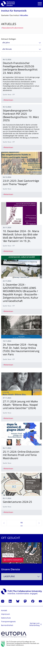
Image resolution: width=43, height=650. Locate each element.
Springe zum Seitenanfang (34, 624)
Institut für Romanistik (13, 11)
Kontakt (4, 610)
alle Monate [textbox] (7, 49)
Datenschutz (6, 618)
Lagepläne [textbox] (9, 577)
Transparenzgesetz (8, 621)
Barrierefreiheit (7, 625)
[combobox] (21, 42)
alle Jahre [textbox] (6, 43)
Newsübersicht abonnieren (12, 28)
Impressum (5, 614)
